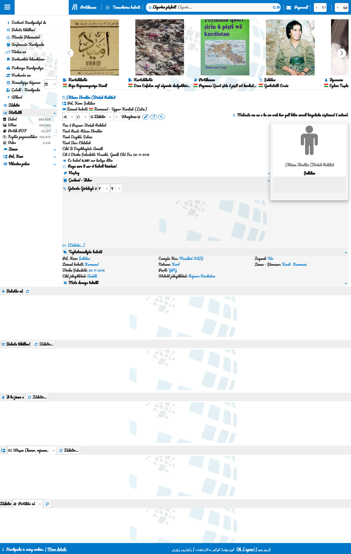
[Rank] (82, 116)
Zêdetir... (43, 321)
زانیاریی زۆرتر (182, 549)
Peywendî (301, 7)
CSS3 (169, 537)
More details (57, 549)
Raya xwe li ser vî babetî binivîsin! (89, 166)
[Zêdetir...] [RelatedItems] (76, 245)
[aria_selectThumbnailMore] (27, 480)
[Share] (69, 116)
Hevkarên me (18, 75)
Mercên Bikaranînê (23, 37)
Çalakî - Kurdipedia (23, 90)
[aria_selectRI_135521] (103, 188)
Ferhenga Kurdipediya (24, 68)
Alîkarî (14, 97)
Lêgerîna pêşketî (164, 7)
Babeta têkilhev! (20, 30)
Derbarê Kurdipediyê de (26, 22)
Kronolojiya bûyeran (23, 82)
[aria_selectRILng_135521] (116, 188)
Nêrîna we (16, 52)
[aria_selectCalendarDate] (50, 84)
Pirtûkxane (88, 7)
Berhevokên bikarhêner (25, 59)
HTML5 (188, 537)
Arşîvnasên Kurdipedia (25, 44)
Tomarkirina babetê (126, 7)
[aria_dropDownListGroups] (32, 426)
